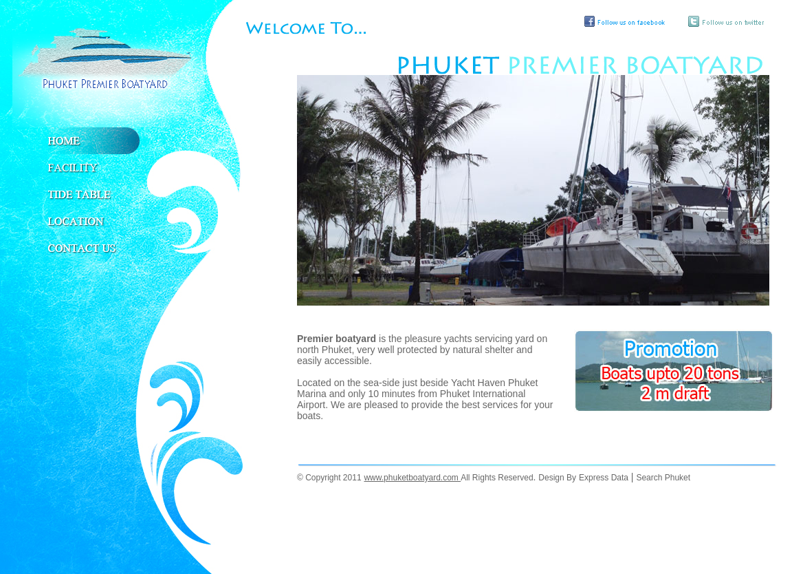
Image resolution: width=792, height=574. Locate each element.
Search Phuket (663, 477)
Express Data (603, 477)
